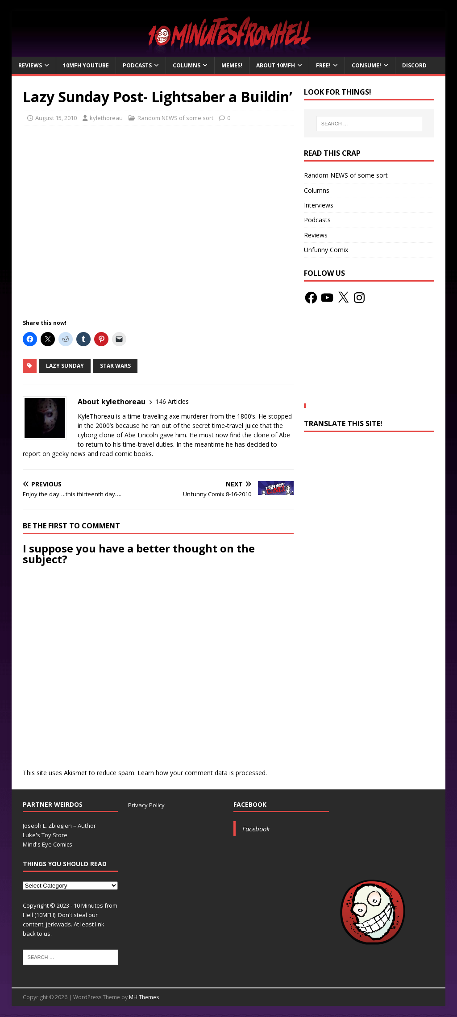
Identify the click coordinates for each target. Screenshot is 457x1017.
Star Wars (115, 365)
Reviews (30, 65)
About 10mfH (275, 65)
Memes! (231, 65)
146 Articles (172, 401)
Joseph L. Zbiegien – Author (59, 826)
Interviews (318, 205)
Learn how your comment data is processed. (202, 772)
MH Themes (144, 997)
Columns (186, 65)
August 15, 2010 (56, 118)
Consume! (366, 65)
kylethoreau (106, 118)
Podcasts (137, 65)
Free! (323, 65)
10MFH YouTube (86, 65)
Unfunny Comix (326, 249)
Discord (414, 65)
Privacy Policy (146, 805)
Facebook (249, 804)
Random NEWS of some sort (175, 118)
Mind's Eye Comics (47, 844)
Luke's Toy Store (45, 835)
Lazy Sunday (65, 365)
